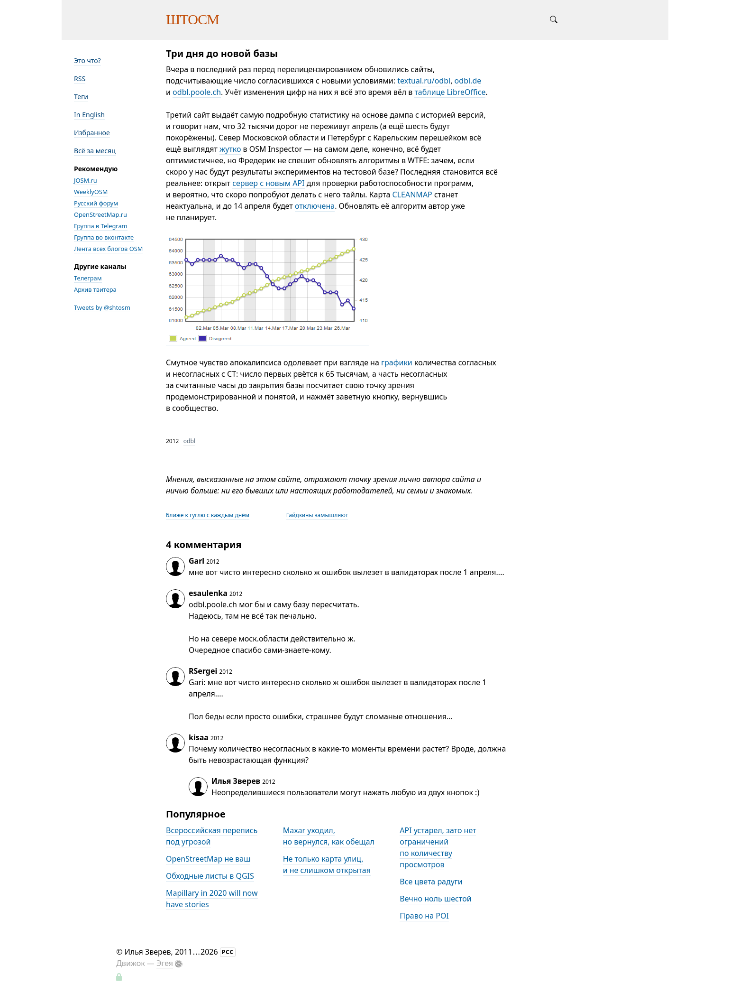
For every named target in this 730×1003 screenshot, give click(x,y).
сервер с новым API (268, 183)
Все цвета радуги (431, 881)
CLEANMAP (412, 194)
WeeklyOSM (91, 191)
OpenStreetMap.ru (100, 214)
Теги (81, 96)
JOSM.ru (85, 180)
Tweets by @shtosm (102, 307)
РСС (228, 952)
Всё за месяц (95, 150)
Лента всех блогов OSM (108, 248)
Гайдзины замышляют (317, 515)
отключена (315, 206)
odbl (189, 441)
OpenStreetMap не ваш (208, 859)
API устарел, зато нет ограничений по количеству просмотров (438, 847)
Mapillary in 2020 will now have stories (212, 899)
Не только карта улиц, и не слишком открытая (327, 864)
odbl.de (468, 80)
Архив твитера (95, 289)
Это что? (87, 60)
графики (396, 362)
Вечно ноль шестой (435, 898)
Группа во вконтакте (104, 237)
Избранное (92, 132)
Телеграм (88, 278)
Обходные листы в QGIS (210, 876)
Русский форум (96, 203)
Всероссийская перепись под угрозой (211, 836)
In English (89, 114)
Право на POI (424, 915)
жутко (230, 149)
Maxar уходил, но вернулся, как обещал (328, 836)
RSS (79, 78)
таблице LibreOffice (449, 92)
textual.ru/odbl (423, 80)
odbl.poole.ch (197, 92)
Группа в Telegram (101, 226)
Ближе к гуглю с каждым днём (207, 515)
